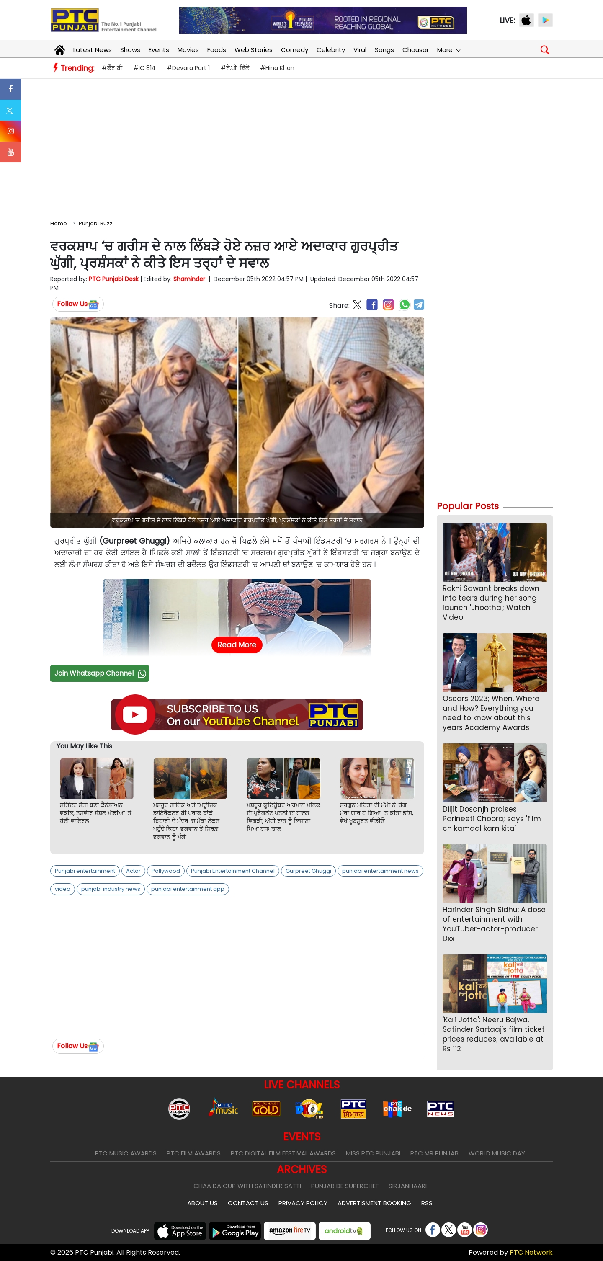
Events (159, 49)
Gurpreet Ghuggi (308, 871)
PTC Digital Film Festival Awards (283, 1153)
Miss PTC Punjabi (373, 1153)
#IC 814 (144, 68)
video (62, 889)
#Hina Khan (277, 68)
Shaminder (189, 279)
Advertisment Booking (374, 1203)
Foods (216, 49)
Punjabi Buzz (96, 223)
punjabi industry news (110, 889)
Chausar (415, 49)
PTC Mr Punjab (434, 1153)
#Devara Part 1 (188, 68)
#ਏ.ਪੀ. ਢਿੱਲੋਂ (235, 68)
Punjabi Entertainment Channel (233, 871)
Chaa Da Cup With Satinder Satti (247, 1185)
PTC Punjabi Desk (114, 279)
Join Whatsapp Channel (101, 673)
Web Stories (253, 49)
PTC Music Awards (126, 1153)
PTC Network (531, 1252)
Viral (359, 49)
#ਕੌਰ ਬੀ (112, 68)
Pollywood (166, 871)
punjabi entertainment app (187, 889)
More (448, 49)
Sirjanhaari (408, 1185)
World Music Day (497, 1153)
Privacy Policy (302, 1203)
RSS (427, 1203)
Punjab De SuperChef (345, 1185)
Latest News (92, 49)
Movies (188, 49)
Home (58, 223)
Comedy (294, 49)
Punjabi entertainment (85, 871)
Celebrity (331, 49)
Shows (130, 49)
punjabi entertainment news (380, 871)
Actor (133, 871)
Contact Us (248, 1203)
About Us (202, 1203)
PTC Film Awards (194, 1153)
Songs (384, 49)
